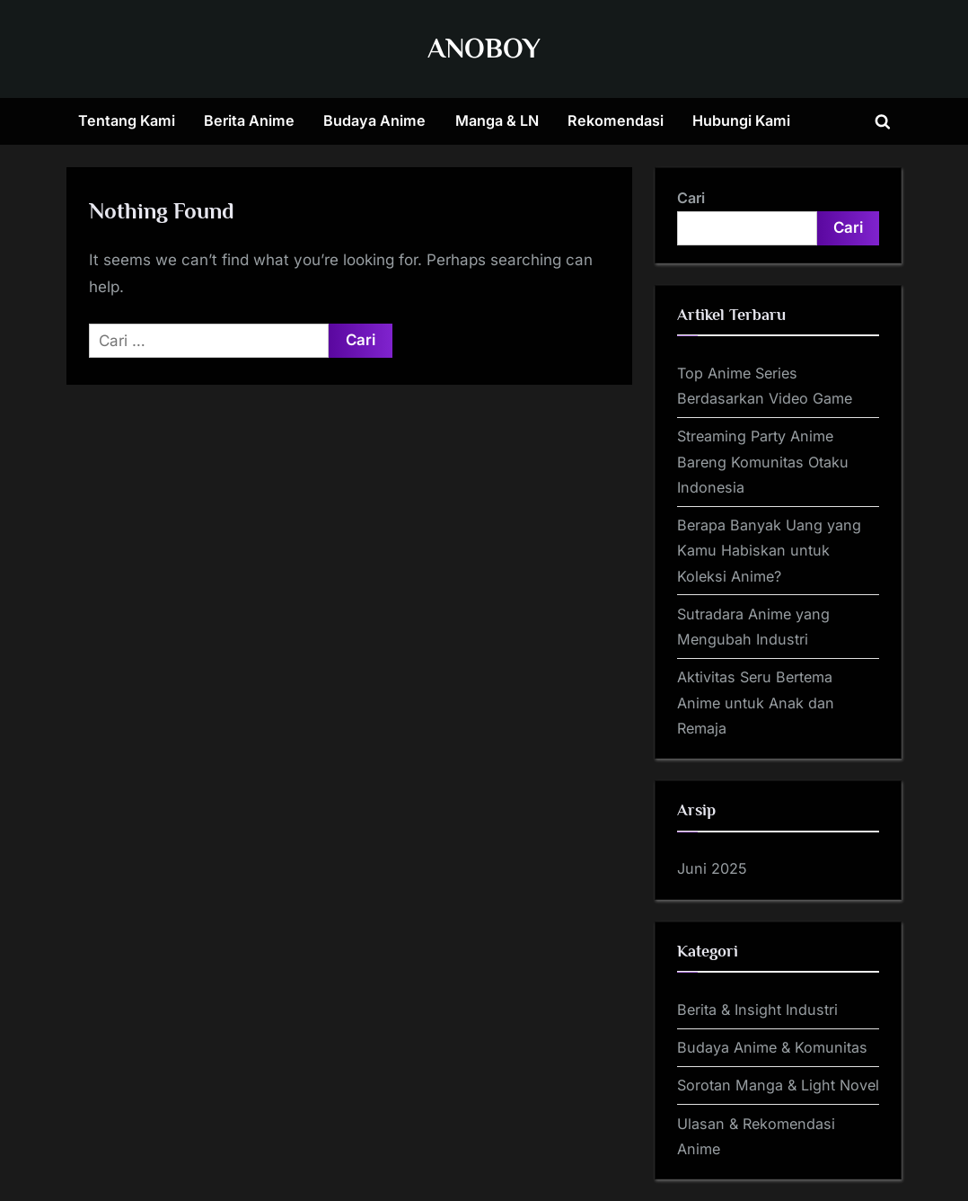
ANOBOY (484, 48)
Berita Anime (249, 120)
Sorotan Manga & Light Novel (778, 1085)
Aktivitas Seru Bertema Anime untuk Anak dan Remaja (755, 702)
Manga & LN (497, 120)
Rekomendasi (616, 120)
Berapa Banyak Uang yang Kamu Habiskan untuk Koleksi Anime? (769, 550)
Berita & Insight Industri (757, 1010)
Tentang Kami (126, 120)
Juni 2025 (712, 868)
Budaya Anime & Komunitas (772, 1047)
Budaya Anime (374, 120)
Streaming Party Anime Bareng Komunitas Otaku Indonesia (763, 461)
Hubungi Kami (741, 120)
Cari (691, 198)
